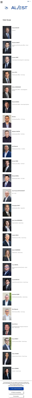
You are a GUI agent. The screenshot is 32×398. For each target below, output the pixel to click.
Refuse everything (16, 392)
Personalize (16, 396)
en (28, 1)
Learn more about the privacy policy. (16, 385)
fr (30, 1)
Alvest (19, 7)
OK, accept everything (16, 388)
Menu (1, 2)
